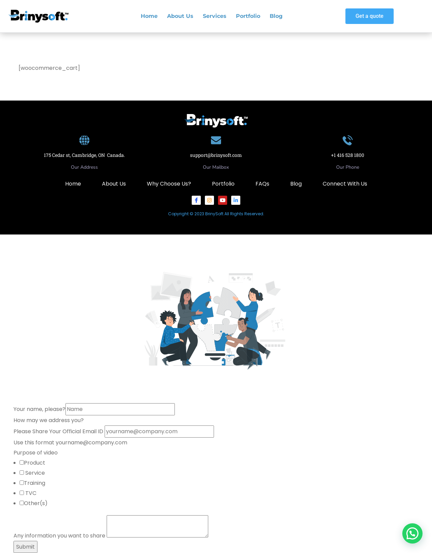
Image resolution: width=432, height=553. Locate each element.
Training (34, 483)
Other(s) (36, 503)
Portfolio (248, 16)
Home (149, 16)
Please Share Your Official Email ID (59, 431)
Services (214, 16)
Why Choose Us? (169, 184)
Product (34, 463)
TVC (30, 493)
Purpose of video (36, 453)
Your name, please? (39, 409)
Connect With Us (345, 184)
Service (34, 473)
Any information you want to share (60, 536)
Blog (276, 16)
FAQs (262, 184)
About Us (180, 16)
